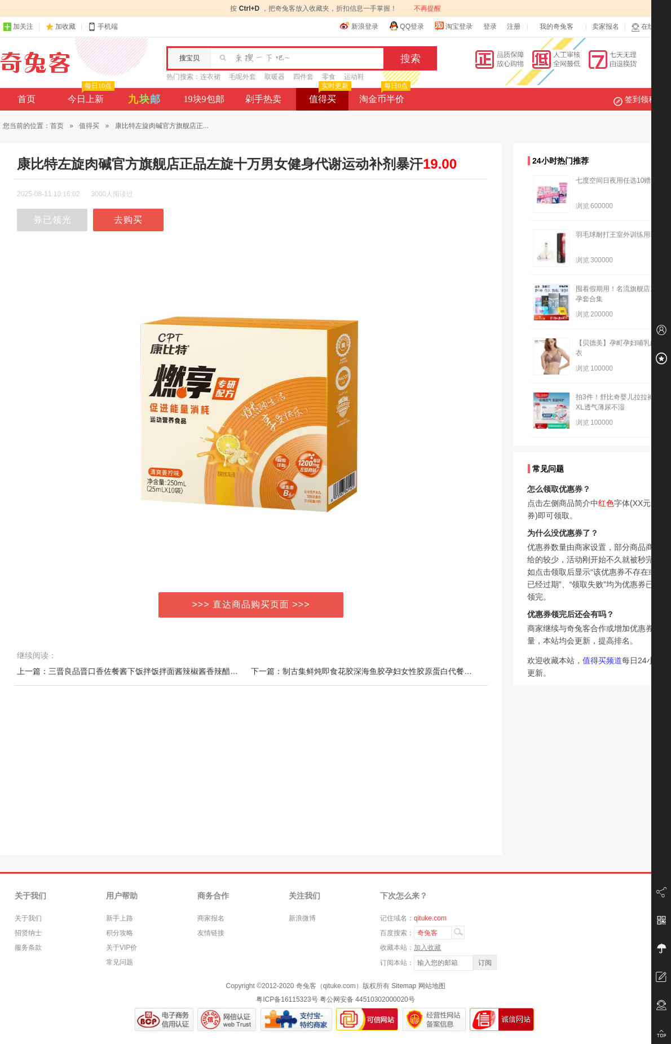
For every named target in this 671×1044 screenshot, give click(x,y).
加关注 (18, 27)
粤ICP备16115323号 (286, 999)
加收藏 (65, 26)
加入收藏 (427, 948)
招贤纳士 (28, 933)
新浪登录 (359, 25)
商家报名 (210, 918)
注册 (513, 26)
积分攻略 (119, 933)
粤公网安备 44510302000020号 (367, 999)
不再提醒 (427, 8)
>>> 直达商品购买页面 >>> (251, 604)
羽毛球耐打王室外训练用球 (616, 235)
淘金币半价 (383, 96)
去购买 (128, 219)
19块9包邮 (204, 99)
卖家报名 (605, 26)
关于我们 (28, 918)
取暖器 (274, 77)
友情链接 (210, 933)
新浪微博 (302, 918)
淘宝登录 (453, 25)
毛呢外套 (242, 77)
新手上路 (119, 918)
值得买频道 (602, 660)
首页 (26, 99)
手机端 (102, 27)
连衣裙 (210, 77)
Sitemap (403, 986)
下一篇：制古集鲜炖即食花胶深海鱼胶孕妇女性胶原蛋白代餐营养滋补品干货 (385, 671)
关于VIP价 (121, 948)
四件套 (303, 77)
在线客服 (649, 27)
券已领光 (52, 219)
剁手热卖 (263, 99)
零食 (329, 77)
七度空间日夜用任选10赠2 (615, 180)
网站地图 (431, 986)
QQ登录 (406, 25)
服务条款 (28, 948)
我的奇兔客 (556, 26)
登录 (490, 26)
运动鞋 (354, 77)
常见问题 (119, 962)
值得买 (329, 96)
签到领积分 (640, 99)
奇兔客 (35, 62)
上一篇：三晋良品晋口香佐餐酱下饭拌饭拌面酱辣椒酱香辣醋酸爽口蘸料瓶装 (151, 671)
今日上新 (90, 96)
